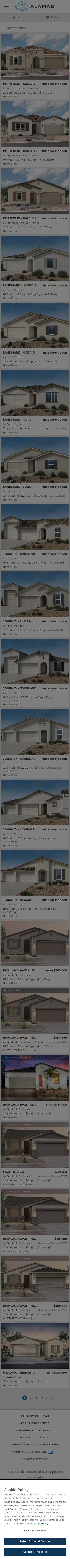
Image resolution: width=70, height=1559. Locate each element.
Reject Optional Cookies (35, 1541)
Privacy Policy (39, 1523)
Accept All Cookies (35, 1552)
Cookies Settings (35, 1531)
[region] (35, 1519)
